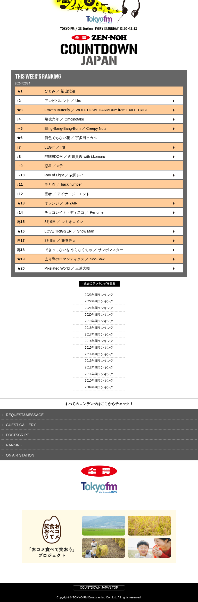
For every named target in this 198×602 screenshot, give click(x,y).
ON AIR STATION (20, 455)
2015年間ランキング (99, 347)
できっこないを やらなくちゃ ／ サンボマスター (84, 250)
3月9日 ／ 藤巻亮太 (60, 240)
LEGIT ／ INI (55, 147)
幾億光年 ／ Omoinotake (64, 119)
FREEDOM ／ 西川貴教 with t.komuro (75, 156)
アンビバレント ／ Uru (63, 101)
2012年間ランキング (99, 367)
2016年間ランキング (99, 341)
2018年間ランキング (99, 328)
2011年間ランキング (99, 374)
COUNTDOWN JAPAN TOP (99, 587)
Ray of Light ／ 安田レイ (64, 175)
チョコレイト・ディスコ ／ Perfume (74, 212)
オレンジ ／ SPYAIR (61, 203)
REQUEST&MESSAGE (25, 415)
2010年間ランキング (99, 380)
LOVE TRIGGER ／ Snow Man (69, 231)
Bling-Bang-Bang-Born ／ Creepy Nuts (75, 128)
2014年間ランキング (99, 354)
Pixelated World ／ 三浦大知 (67, 268)
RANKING (14, 445)
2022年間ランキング (99, 301)
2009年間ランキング (99, 387)
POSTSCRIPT (17, 435)
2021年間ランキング (99, 308)
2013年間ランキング (99, 361)
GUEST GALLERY (21, 425)
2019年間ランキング (99, 321)
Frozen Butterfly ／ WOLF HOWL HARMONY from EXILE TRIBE (96, 110)
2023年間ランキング (99, 295)
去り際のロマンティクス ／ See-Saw (75, 259)
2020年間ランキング (99, 314)
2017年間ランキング (99, 334)
